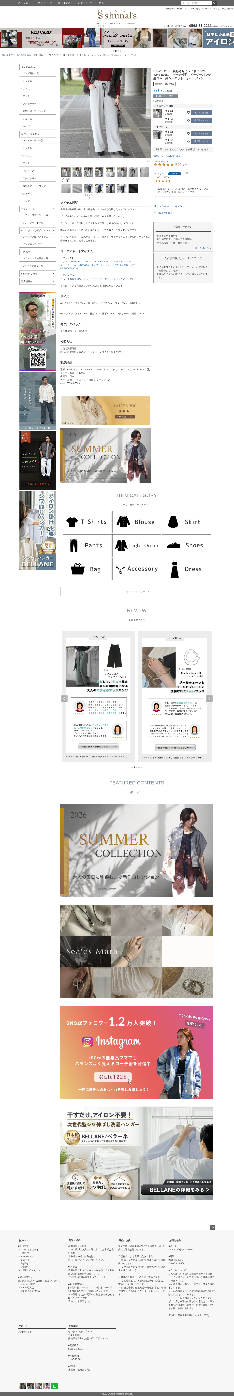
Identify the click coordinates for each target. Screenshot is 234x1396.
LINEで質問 (195, 8)
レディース (45, 3)
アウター (27, 96)
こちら (83, 1260)
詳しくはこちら (203, 247)
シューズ (27, 119)
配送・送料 (74, 1240)
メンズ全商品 (28, 67)
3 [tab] (118, 51)
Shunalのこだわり (211, 8)
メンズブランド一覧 (33, 222)
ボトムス (27, 88)
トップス (27, 81)
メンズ (23, 3)
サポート (23, 1326)
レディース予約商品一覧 (35, 258)
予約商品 (25, 252)
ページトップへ (212, 1227)
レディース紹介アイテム (35, 236)
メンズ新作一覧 (31, 73)
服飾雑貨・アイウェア (34, 111)
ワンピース (28, 170)
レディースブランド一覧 (35, 215)
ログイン (182, 8)
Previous (4, 40)
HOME (4, 55)
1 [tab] (114, 51)
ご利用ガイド (25, 1332)
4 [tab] (120, 51)
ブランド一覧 (28, 209)
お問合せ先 (175, 1240)
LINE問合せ (65, 3)
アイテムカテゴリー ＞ (136, 591)
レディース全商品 (17, 55)
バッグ (26, 126)
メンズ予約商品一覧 (33, 266)
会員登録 (171, 8)
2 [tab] (116, 51)
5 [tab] (141, 767)
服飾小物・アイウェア (34, 186)
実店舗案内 (228, 8)
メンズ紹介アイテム (33, 244)
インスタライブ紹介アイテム (36, 230)
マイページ (84, 3)
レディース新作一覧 (33, 140)
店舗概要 (73, 1326)
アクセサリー (30, 103)
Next (230, 40)
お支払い (23, 1240)
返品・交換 (125, 1240)
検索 (214, 3)
